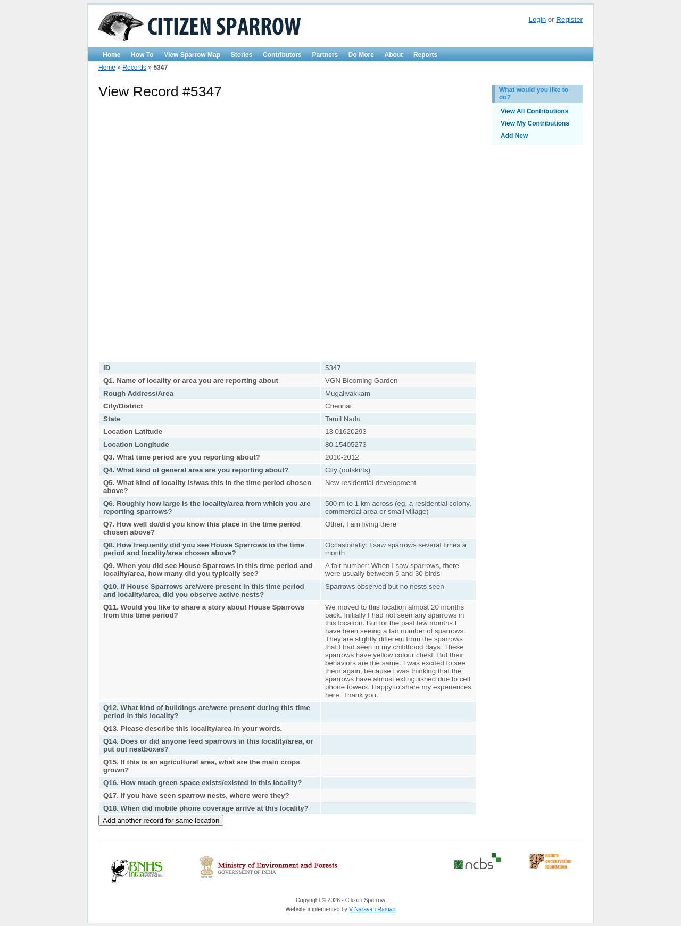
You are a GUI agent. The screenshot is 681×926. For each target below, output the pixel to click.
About (394, 55)
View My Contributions (535, 123)
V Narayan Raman (372, 909)
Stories (242, 55)
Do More (361, 55)
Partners (325, 55)
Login (537, 19)
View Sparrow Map (192, 55)
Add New (514, 135)
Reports (425, 55)
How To (142, 55)
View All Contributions (534, 111)
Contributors (282, 55)
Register (569, 19)
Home (111, 55)
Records (134, 67)
